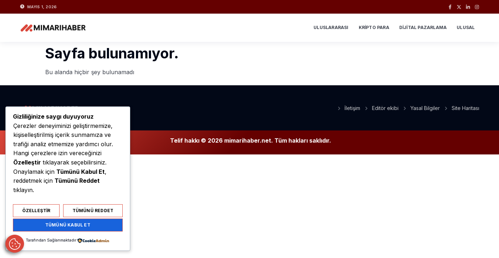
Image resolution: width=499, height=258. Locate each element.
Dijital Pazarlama (423, 27)
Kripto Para (374, 27)
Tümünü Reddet (93, 210)
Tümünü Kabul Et (67, 225)
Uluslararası (331, 27)
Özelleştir (36, 210)
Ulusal (466, 27)
